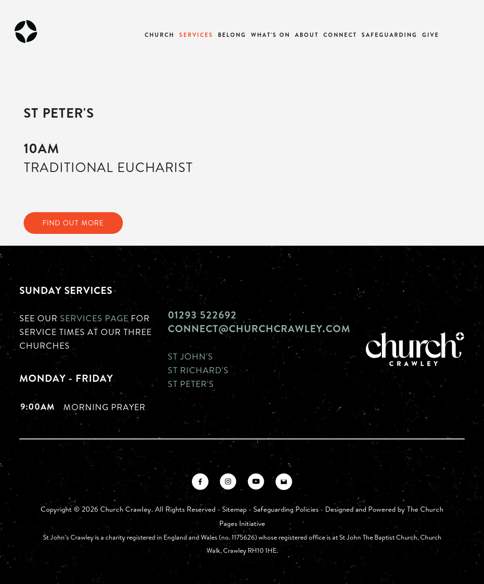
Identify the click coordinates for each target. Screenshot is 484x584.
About (307, 35)
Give (430, 35)
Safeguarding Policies (286, 509)
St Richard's (198, 370)
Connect (340, 35)
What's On (270, 35)
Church (159, 35)
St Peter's (191, 383)
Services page (94, 318)
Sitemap (234, 509)
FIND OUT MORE (73, 222)
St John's (190, 356)
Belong (232, 35)
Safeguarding (389, 35)
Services (196, 35)
